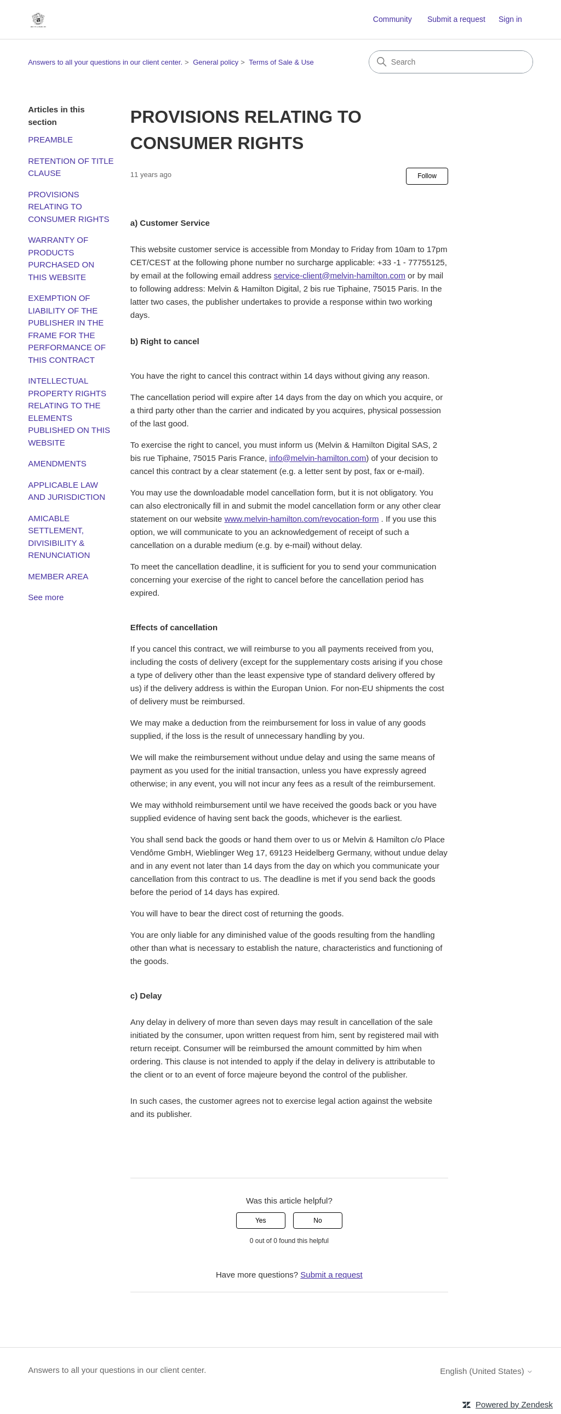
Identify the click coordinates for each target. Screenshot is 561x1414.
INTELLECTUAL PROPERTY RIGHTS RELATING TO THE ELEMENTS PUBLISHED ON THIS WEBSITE (69, 411)
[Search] (451, 62)
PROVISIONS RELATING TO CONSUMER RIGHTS (68, 207)
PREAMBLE (50, 139)
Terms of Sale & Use (281, 62)
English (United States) (486, 1371)
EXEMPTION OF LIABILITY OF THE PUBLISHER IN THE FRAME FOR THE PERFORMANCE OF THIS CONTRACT (67, 328)
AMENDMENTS (57, 463)
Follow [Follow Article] (427, 176)
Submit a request (456, 19)
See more (46, 597)
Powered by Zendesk (514, 1404)
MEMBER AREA (58, 576)
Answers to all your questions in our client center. (105, 62)
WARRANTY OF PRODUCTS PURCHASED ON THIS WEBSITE (61, 258)
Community (392, 19)
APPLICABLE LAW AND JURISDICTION (66, 491)
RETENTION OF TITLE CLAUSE (70, 167)
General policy (215, 62)
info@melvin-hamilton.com (317, 458)
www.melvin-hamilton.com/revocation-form (302, 518)
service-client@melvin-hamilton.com (339, 275)
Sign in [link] (510, 19)
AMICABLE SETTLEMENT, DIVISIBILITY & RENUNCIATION (59, 537)
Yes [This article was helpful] (260, 1220)
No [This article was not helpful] (317, 1220)
